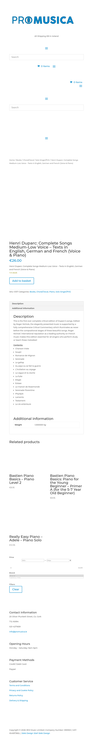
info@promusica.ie (18, 631)
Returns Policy (16, 695)
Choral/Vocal (28, 160)
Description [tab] (17, 303)
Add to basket (21, 280)
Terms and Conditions (19, 685)
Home (12, 160)
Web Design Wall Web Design (36, 733)
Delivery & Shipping (18, 700)
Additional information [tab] (23, 308)
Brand (46, 576)
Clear (15, 589)
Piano (52, 292)
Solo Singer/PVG (43, 160)
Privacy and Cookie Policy (21, 690)
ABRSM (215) (46, 578)
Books (18, 160)
